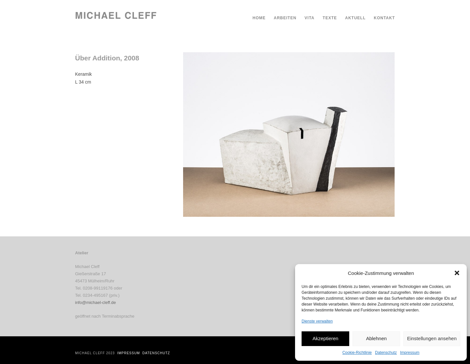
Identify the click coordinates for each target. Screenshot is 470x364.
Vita (309, 18)
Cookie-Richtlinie (357, 352)
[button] (457, 273)
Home (259, 18)
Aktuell (355, 18)
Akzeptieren (325, 338)
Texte (330, 18)
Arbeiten (285, 18)
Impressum (409, 352)
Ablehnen (376, 338)
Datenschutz (386, 352)
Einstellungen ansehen (432, 338)
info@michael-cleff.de (95, 302)
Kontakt (384, 18)
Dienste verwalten (317, 321)
